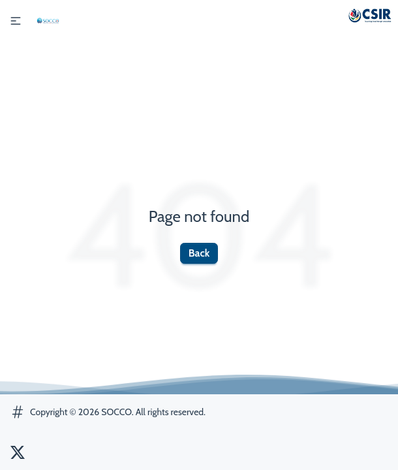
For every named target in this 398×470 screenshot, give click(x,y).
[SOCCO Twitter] (17, 452)
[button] (15, 20)
